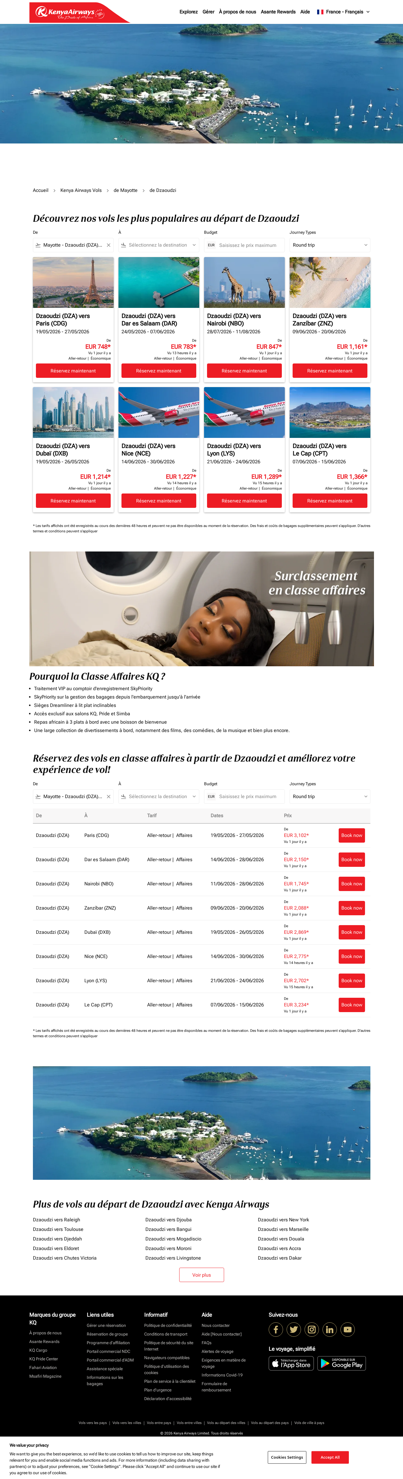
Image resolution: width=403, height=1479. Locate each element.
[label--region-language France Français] (343, 12)
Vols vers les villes (126, 1423)
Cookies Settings (287, 1457)
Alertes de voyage (217, 1351)
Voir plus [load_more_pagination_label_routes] (201, 1275)
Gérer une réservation (106, 1325)
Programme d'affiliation (108, 1342)
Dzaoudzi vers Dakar (280, 1258)
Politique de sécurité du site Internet (168, 1345)
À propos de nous (237, 12)
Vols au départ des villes (226, 1423)
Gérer (208, 12)
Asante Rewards (278, 12)
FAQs (207, 1342)
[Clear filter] (108, 245)
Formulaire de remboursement (216, 1386)
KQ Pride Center (43, 1358)
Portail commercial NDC (108, 1351)
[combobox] (73, 245)
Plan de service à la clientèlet (169, 1381)
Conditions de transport (165, 1334)
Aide (305, 12)
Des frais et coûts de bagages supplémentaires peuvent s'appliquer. (304, 526)
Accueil (40, 190)
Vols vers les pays (93, 1423)
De (35, 232)
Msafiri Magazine (45, 1376)
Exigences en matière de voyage (224, 1363)
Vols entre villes (189, 1423)
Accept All (330, 1457)
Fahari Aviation (43, 1367)
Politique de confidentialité (168, 1325)
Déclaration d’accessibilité (167, 1398)
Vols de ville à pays (309, 1423)
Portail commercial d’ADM (110, 1360)
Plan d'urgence (157, 1390)
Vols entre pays (159, 1423)
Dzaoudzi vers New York (283, 1220)
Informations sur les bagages (105, 1380)
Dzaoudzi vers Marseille (283, 1229)
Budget (210, 232)
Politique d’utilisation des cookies (166, 1369)
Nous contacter (216, 1325)
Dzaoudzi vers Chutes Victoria (65, 1258)
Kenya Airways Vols (81, 190)
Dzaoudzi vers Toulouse (58, 1229)
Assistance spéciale (105, 1368)
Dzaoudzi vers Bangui (168, 1229)
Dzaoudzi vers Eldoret (56, 1248)
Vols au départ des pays (270, 1423)
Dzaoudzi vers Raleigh (56, 1220)
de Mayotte (126, 190)
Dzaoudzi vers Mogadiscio (173, 1239)
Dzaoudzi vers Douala (281, 1239)
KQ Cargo (38, 1350)
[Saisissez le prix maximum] (249, 245)
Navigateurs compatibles (167, 1357)
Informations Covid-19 (222, 1375)
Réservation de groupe (107, 1334)
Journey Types (303, 232)
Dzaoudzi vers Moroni (168, 1248)
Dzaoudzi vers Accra (279, 1248)
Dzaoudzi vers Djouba (168, 1220)
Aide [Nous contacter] (222, 1334)
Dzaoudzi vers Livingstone (173, 1258)
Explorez (189, 12)
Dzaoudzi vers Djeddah (57, 1239)
